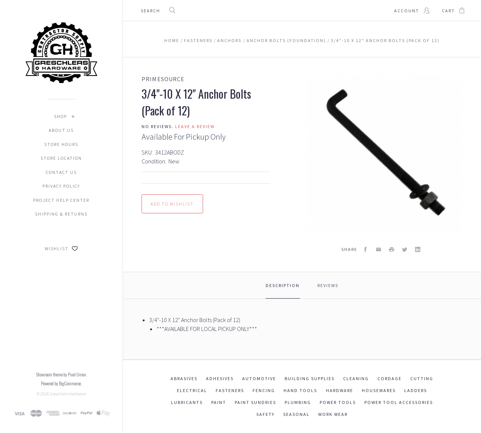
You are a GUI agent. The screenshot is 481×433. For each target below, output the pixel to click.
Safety (265, 414)
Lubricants (187, 402)
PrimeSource (163, 79)
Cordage (389, 378)
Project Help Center (61, 200)
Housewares (379, 390)
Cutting (421, 378)
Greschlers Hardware (68, 394)
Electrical (192, 390)
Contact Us (61, 172)
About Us (61, 130)
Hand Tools (300, 390)
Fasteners (230, 390)
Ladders (415, 390)
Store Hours (61, 144)
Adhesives (220, 378)
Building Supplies (310, 378)
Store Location (61, 158)
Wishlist (61, 248)
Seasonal (296, 414)
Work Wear (333, 414)
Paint (218, 402)
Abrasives (184, 378)
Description (283, 285)
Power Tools (338, 402)
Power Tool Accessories (398, 402)
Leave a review (195, 126)
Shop (60, 116)
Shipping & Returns (61, 214)
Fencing (264, 390)
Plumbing (298, 402)
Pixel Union (77, 374)
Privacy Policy (61, 186)
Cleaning (356, 378)
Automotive (259, 378)
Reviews (327, 285)
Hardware (339, 390)
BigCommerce (70, 383)
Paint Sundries (255, 402)
